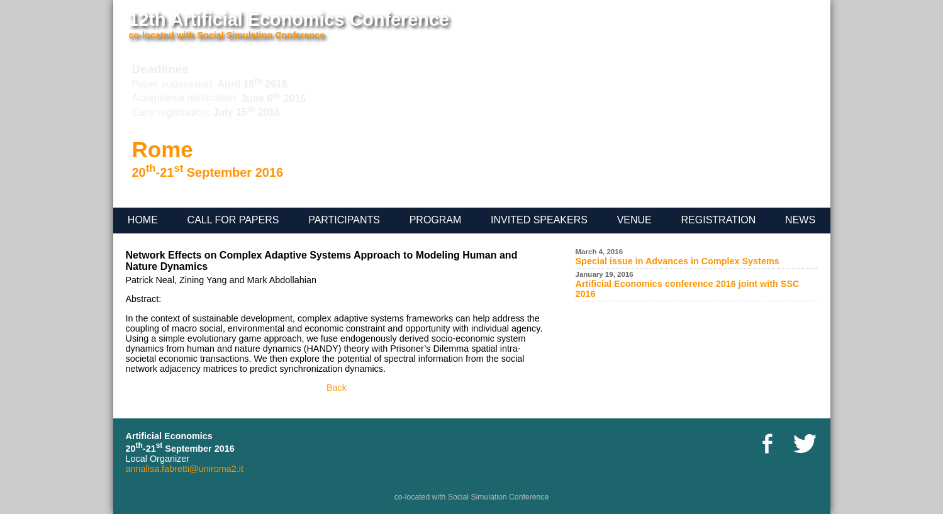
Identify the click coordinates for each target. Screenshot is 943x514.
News (800, 220)
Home (143, 220)
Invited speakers (539, 220)
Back (336, 388)
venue (634, 220)
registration (718, 220)
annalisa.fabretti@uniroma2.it (184, 469)
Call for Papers (233, 220)
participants (344, 220)
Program (436, 220)
